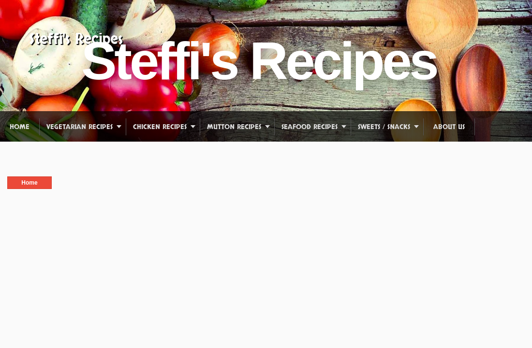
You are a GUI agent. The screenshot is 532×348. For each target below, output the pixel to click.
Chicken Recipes (160, 126)
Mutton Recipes (234, 126)
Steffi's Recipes (76, 39)
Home (20, 126)
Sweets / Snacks (384, 126)
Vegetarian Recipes (79, 126)
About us (449, 126)
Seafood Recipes (309, 126)
